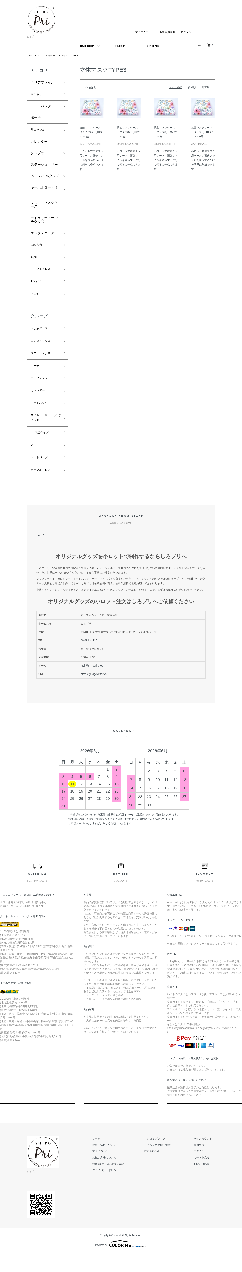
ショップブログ (165, 1158)
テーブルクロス (42, 272)
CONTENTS (153, 46)
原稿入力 (37, 247)
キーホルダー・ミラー (44, 191)
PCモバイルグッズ (45, 178)
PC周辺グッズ (41, 448)
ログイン (186, 32)
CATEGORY (87, 46)
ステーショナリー (44, 166)
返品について (115, 1170)
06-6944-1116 (89, 659)
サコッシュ (39, 131)
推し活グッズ (41, 335)
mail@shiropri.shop (92, 685)
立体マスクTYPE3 (76, 55)
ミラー (36, 462)
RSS (158, 1170)
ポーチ (36, 119)
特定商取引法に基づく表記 (123, 1183)
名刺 (34, 260)
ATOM (167, 1170)
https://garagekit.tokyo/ (94, 693)
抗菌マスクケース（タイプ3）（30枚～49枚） (128, 132)
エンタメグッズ (42, 235)
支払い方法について (119, 1176)
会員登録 (202, 1164)
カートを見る (204, 1176)
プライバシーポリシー (120, 1189)
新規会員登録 (167, 32)
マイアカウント (144, 32)
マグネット (39, 95)
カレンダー (39, 144)
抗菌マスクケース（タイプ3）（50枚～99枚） (165, 132)
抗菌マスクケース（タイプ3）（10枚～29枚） (91, 132)
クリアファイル (42, 82)
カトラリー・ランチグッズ (44, 222)
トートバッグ (41, 107)
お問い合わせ (204, 1183)
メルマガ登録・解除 (168, 1164)
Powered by (121, 1263)
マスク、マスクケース (50, 55)
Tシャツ (37, 286)
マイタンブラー (42, 389)
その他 (36, 299)
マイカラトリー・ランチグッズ (44, 432)
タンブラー (39, 155)
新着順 (205, 87)
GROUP (120, 46)
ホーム (30, 55)
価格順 (192, 87)
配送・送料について (119, 1164)
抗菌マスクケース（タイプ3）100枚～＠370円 (202, 132)
